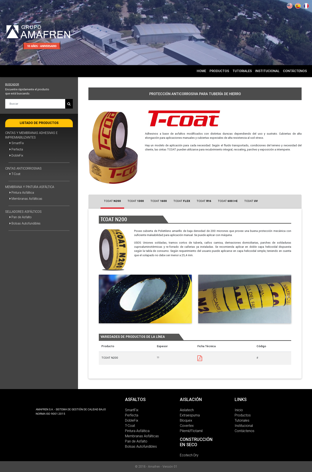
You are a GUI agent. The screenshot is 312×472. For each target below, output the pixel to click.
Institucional (244, 425)
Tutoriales (242, 420)
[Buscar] (35, 104)
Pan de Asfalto (21, 217)
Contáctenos (244, 431)
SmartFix (17, 143)
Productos (243, 415)
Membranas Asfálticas (26, 199)
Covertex (187, 425)
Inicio (239, 410)
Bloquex (186, 420)
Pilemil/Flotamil (191, 431)
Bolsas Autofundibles (25, 223)
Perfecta (16, 149)
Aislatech (187, 410)
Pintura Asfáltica (22, 193)
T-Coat (15, 174)
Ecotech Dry (189, 455)
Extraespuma (190, 415)
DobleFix (16, 155)
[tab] (112, 202)
